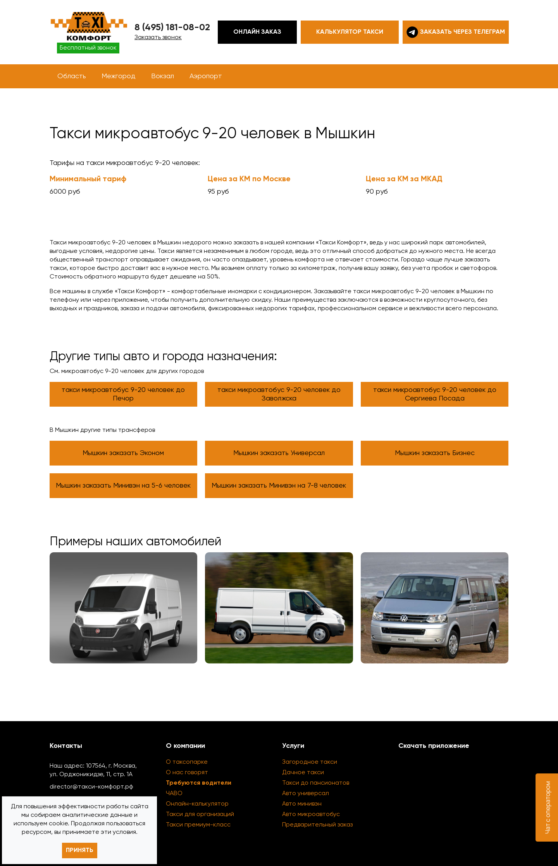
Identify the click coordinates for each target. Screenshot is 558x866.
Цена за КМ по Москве (249, 179)
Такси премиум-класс (198, 825)
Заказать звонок (158, 37)
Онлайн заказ (257, 32)
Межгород (119, 76)
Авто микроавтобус (311, 814)
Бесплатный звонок (88, 48)
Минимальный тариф (88, 179)
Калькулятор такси (349, 32)
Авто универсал (305, 793)
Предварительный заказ (317, 825)
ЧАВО (174, 793)
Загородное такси (309, 762)
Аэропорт (205, 76)
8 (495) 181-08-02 (172, 27)
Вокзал (162, 76)
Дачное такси (303, 773)
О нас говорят (187, 773)
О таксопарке (187, 762)
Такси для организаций (200, 814)
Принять (79, 850)
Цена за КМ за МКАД (404, 179)
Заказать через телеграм (455, 32)
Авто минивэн (302, 804)
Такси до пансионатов (315, 783)
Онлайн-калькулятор (197, 804)
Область (71, 76)
